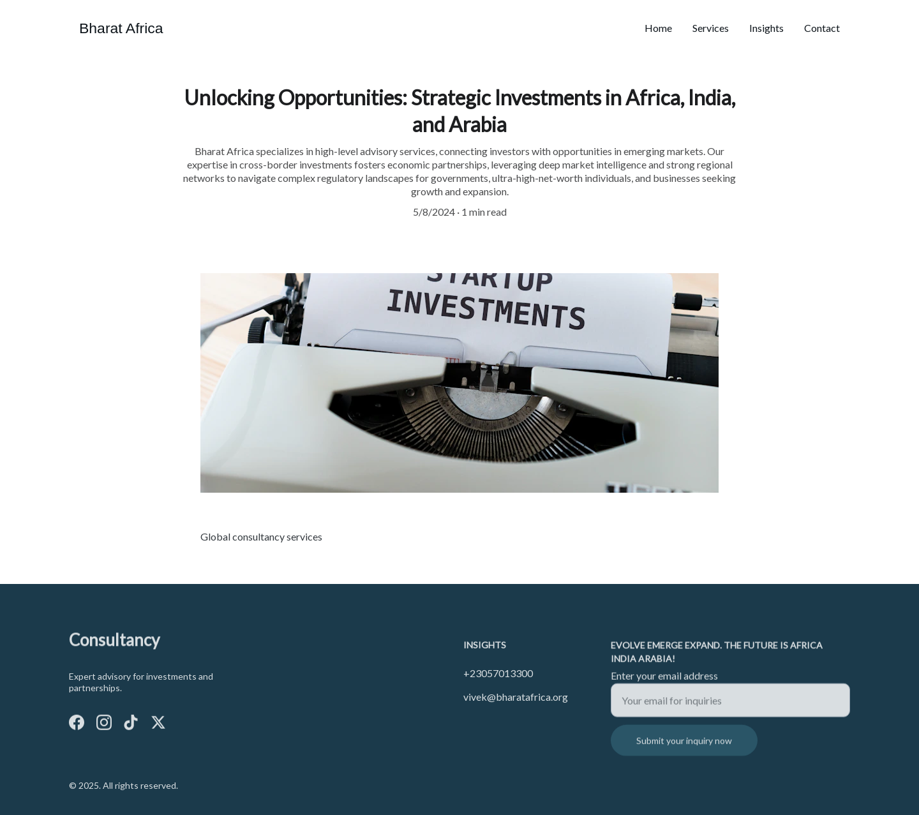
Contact (822, 28)
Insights (766, 28)
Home (658, 28)
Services (710, 28)
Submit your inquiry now (684, 745)
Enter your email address (664, 681)
